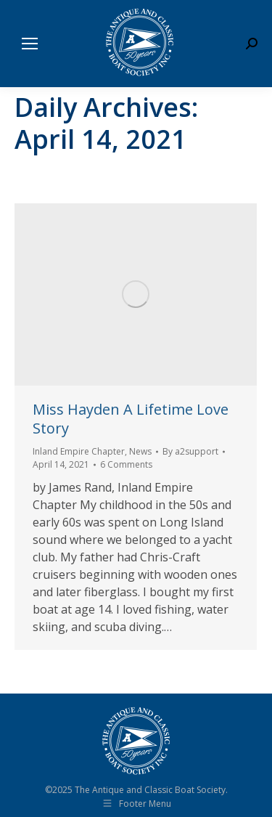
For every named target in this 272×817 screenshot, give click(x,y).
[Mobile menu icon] (30, 43)
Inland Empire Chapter (79, 451)
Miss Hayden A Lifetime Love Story (130, 418)
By (190, 451)
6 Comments (126, 464)
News (140, 451)
